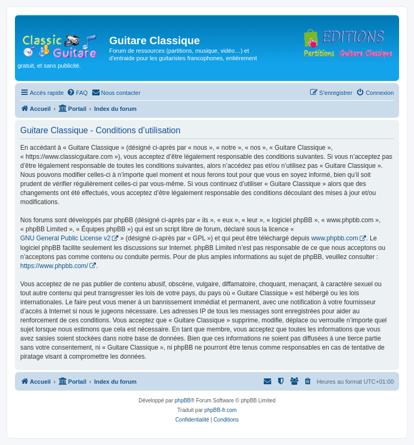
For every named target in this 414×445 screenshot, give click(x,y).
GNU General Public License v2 (65, 238)
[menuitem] (77, 92)
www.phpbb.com (334, 238)
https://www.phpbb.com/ (54, 266)
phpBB (183, 400)
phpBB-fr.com (221, 410)
